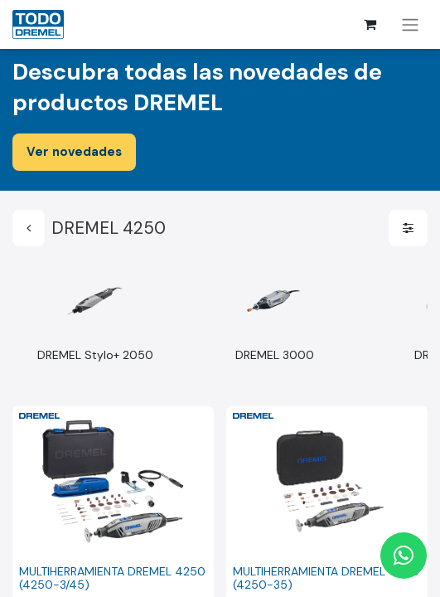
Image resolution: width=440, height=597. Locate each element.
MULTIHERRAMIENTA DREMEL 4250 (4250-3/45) (112, 579)
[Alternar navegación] (410, 24)
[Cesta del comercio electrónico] (369, 24)
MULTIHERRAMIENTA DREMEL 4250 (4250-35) (326, 579)
